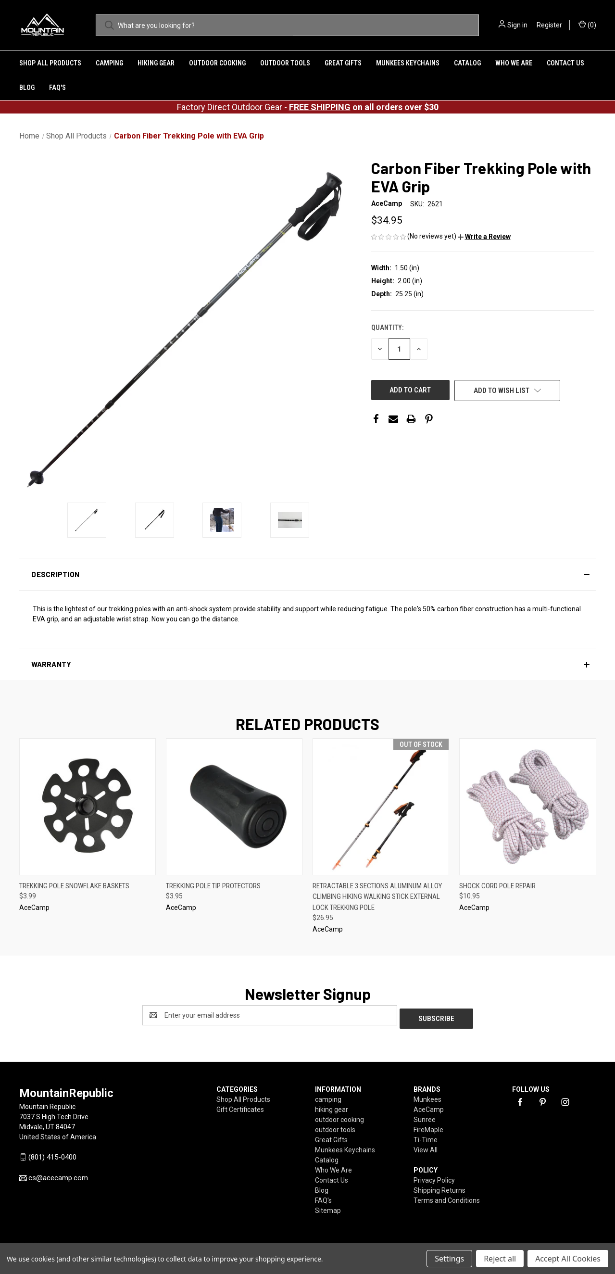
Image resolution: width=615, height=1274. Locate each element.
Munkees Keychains (407, 63)
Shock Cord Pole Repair (497, 886)
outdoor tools (285, 63)
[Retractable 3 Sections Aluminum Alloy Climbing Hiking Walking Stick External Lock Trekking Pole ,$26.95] (380, 806)
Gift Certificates (240, 1106)
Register (549, 25)
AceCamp (429, 1106)
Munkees (427, 1096)
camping (109, 63)
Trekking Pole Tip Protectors (213, 886)
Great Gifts (343, 63)
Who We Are (513, 63)
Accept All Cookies (568, 1258)
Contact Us (565, 63)
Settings (449, 1258)
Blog (27, 87)
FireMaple (428, 1126)
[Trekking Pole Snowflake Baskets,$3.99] (87, 806)
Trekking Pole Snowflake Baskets (74, 886)
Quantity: (387, 327)
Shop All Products (50, 63)
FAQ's (57, 87)
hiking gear (156, 63)
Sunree (425, 1116)
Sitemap (328, 1207)
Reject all (500, 1258)
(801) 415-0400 (52, 1153)
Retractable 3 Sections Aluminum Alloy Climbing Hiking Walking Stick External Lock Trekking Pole (377, 897)
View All (426, 1146)
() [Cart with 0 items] (587, 24)
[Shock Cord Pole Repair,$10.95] (527, 806)
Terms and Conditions (447, 1197)
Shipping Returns (439, 1187)
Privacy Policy (434, 1177)
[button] (484, 236)
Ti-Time (426, 1136)
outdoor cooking (217, 63)
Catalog (467, 63)
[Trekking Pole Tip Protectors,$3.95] (234, 806)
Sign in (517, 25)
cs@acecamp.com (58, 1175)
